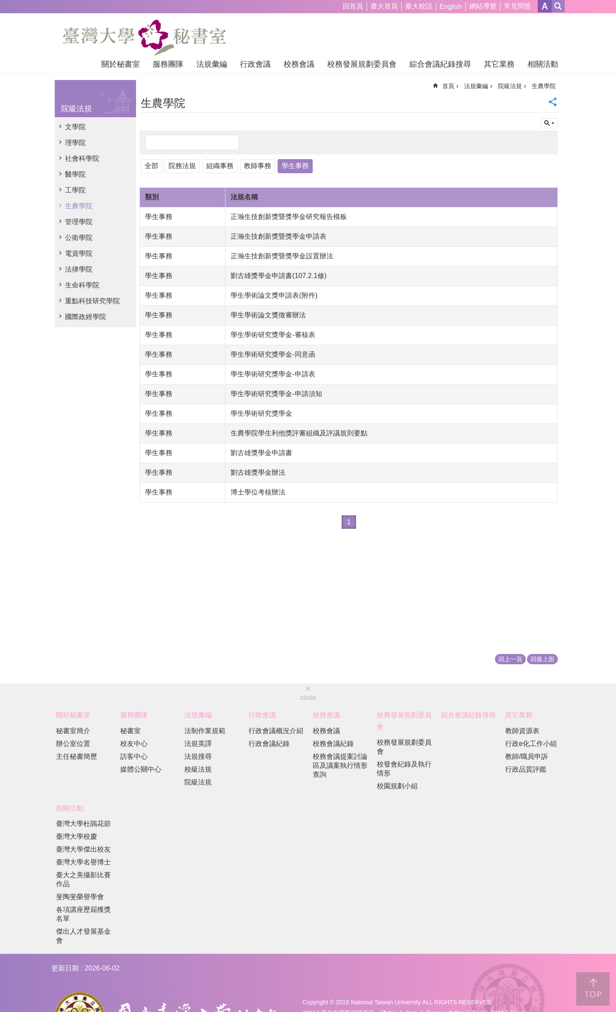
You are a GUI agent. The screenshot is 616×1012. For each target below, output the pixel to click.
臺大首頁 (384, 6)
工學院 (75, 190)
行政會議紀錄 (269, 743)
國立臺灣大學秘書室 (144, 38)
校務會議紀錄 (333, 743)
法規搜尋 (198, 756)
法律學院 (78, 269)
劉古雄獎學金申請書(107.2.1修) (278, 275)
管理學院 (78, 221)
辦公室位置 (73, 743)
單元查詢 (549, 123)
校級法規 (198, 769)
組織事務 (220, 165)
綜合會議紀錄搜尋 (440, 64)
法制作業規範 (204, 730)
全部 (151, 165)
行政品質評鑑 (525, 769)
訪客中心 (134, 756)
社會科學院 (82, 158)
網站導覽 (483, 6)
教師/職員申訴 (526, 756)
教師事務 (257, 165)
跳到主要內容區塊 (4, 4)
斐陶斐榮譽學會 (80, 896)
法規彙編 (211, 64)
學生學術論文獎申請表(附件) (274, 295)
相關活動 (542, 64)
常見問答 (517, 6)
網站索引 (558, 6)
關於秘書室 (120, 64)
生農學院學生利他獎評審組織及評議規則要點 (299, 433)
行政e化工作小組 (531, 743)
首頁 (448, 86)
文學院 (75, 126)
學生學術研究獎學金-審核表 (273, 334)
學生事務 (295, 165)
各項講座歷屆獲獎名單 (83, 914)
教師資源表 (522, 730)
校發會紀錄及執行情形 (404, 768)
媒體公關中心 (140, 769)
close (308, 697)
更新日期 (65, 968)
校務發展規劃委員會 (362, 64)
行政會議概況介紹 (276, 730)
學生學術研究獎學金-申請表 (273, 374)
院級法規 (76, 108)
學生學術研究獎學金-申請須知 (276, 393)
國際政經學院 (85, 316)
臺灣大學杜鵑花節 (83, 823)
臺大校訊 (418, 6)
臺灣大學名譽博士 (83, 862)
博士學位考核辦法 (258, 492)
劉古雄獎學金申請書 (261, 452)
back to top (593, 989)
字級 (545, 6)
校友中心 (134, 743)
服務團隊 (168, 64)
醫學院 (75, 174)
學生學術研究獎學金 (261, 413)
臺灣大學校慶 (76, 836)
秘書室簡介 (73, 730)
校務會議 (299, 64)
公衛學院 (78, 237)
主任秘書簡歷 (76, 756)
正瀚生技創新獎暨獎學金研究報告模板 (289, 216)
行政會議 (255, 64)
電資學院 (78, 253)
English (451, 6)
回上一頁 (510, 659)
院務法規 (182, 165)
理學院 (75, 142)
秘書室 (130, 730)
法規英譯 (198, 743)
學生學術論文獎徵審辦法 (268, 315)
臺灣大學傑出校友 (83, 849)
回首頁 (353, 6)
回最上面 (542, 659)
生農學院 (78, 206)
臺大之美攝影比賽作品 (83, 879)
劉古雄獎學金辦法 (258, 472)
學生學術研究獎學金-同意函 (273, 354)
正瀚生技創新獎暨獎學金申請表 (278, 236)
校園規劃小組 (397, 786)
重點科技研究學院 (92, 301)
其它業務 (499, 64)
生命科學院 (82, 285)
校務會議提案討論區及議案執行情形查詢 (340, 765)
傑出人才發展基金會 (83, 936)
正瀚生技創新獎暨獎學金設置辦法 (282, 256)
